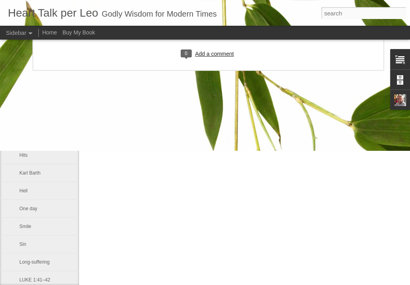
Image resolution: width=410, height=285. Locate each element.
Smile (25, 226)
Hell (23, 191)
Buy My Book (78, 32)
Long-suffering (34, 262)
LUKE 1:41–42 (34, 280)
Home (49, 32)
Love (24, 119)
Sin (22, 244)
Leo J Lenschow (260, 106)
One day (28, 208)
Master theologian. (39, 137)
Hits (23, 155)
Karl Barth (29, 173)
